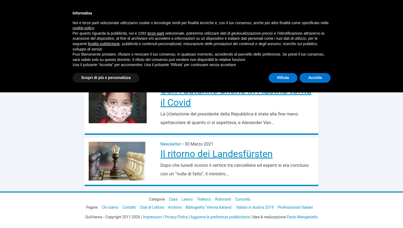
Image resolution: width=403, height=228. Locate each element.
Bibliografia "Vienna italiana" (209, 207)
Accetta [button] (315, 77)
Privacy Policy (176, 217)
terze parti (155, 33)
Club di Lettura (152, 207)
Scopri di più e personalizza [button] (106, 77)
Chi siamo (110, 207)
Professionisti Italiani (295, 207)
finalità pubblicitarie (104, 44)
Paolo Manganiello (302, 217)
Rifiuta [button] (283, 77)
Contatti (129, 207)
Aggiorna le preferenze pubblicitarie (220, 217)
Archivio (175, 207)
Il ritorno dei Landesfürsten (216, 154)
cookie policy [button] (83, 28)
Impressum (152, 217)
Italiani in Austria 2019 (255, 207)
